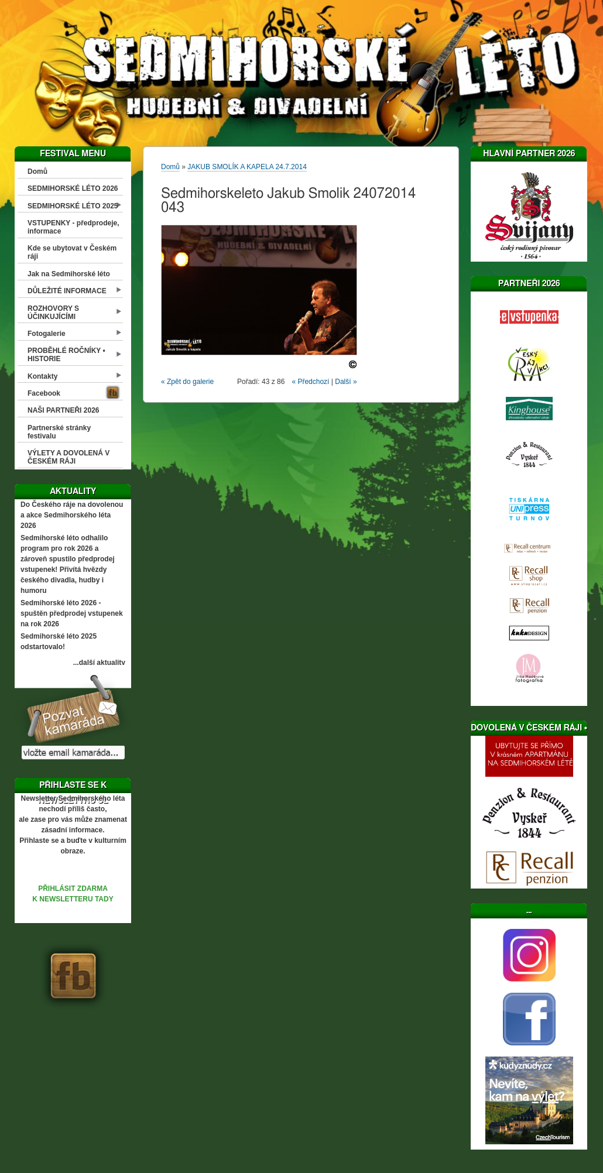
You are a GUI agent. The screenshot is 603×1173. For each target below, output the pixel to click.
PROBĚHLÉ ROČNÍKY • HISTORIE (66, 355)
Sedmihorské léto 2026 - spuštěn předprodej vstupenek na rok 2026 (71, 613)
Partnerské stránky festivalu (59, 432)
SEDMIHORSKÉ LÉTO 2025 (73, 206)
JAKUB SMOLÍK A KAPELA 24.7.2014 (246, 167)
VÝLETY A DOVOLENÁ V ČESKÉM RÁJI (68, 457)
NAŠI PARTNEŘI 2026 (63, 410)
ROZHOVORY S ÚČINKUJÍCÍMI (53, 312)
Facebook (44, 393)
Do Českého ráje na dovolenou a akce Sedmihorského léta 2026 (71, 515)
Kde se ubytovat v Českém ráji (72, 252)
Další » (346, 382)
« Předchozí (310, 382)
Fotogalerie (47, 334)
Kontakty (42, 376)
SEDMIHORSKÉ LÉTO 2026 (73, 188)
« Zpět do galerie (187, 382)
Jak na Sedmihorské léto (69, 274)
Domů (37, 171)
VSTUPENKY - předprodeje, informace (73, 227)
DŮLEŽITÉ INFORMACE (67, 291)
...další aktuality (99, 662)
